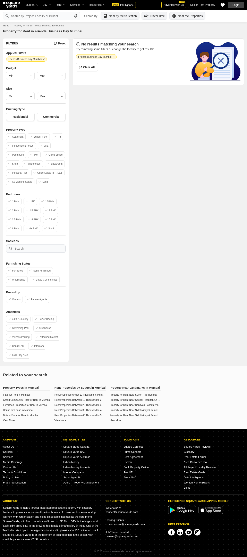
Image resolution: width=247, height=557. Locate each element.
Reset (60, 43)
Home (6, 25)
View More (9, 420)
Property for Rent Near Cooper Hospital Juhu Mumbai (139, 400)
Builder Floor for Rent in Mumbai (21, 415)
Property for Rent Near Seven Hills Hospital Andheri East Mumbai (145, 394)
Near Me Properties (187, 16)
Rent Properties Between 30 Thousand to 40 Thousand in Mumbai (90, 410)
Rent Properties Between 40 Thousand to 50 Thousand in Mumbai (90, 415)
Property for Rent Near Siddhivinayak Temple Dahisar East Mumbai (146, 415)
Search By (90, 16)
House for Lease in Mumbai (18, 410)
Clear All (87, 67)
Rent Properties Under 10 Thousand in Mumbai (80, 394)
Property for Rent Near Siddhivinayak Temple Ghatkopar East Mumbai (148, 410)
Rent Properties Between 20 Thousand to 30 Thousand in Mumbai (90, 405)
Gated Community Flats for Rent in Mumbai (26, 400)
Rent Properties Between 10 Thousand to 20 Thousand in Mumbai (90, 400)
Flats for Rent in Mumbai (16, 394)
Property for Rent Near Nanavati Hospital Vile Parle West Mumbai (145, 405)
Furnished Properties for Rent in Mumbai (25, 405)
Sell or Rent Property (202, 4)
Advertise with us (174, 4)
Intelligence (123, 5)
